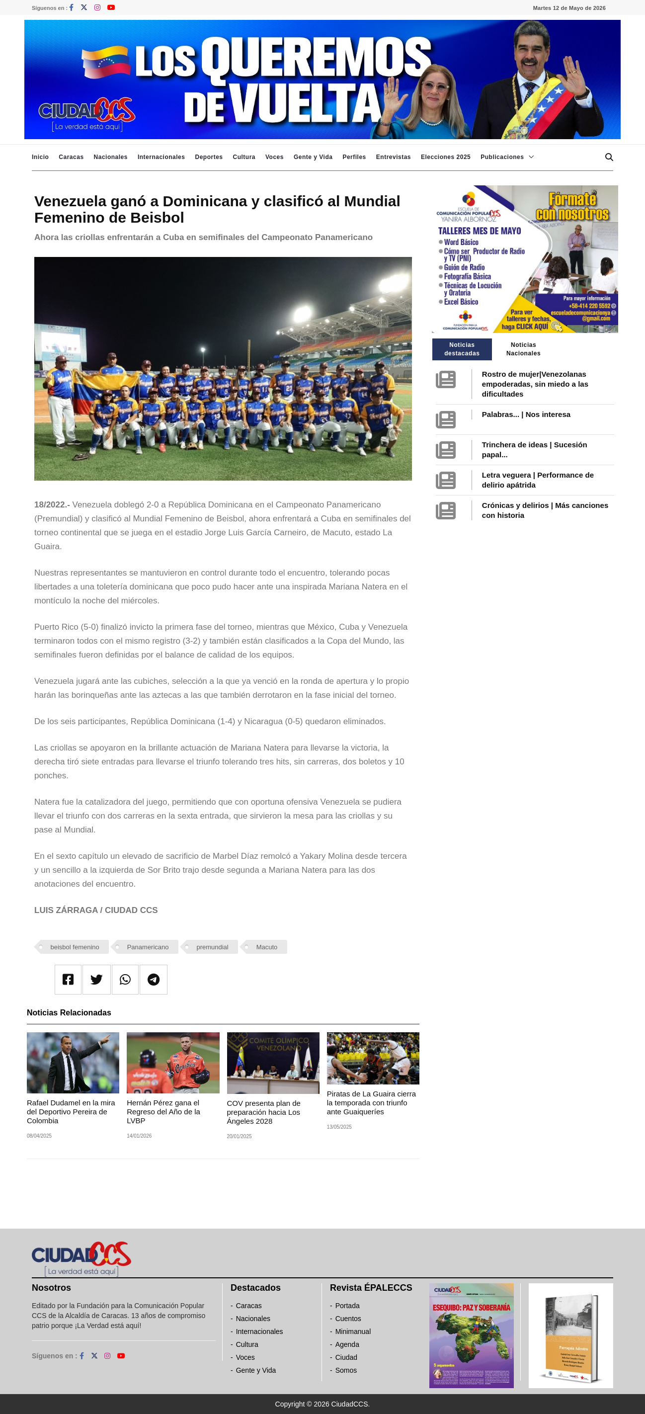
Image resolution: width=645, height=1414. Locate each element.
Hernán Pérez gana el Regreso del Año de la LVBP (163, 1111)
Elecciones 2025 (446, 157)
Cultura (244, 157)
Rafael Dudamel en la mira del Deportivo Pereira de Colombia (71, 1111)
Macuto (267, 947)
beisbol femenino (75, 947)
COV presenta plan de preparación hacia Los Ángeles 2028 (264, 1112)
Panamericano (148, 947)
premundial (212, 947)
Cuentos (348, 1319)
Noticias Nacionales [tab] (523, 349)
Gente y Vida (313, 157)
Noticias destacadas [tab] (462, 349)
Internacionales (161, 157)
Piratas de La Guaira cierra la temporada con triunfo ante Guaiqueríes (371, 1102)
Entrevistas (393, 157)
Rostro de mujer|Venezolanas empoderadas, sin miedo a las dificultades (535, 384)
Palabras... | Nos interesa (526, 414)
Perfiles (354, 157)
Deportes (209, 157)
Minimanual (353, 1331)
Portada (347, 1306)
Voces (274, 157)
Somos (346, 1370)
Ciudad (346, 1357)
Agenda (347, 1344)
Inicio (40, 157)
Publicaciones (502, 157)
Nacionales (111, 157)
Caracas (71, 157)
